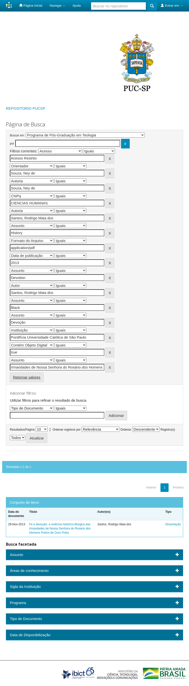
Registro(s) (167, 429)
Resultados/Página (22, 429)
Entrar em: (172, 5)
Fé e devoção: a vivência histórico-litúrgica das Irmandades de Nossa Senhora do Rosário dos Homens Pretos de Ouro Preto (60, 528)
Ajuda (76, 5)
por (12, 143)
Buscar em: (17, 135)
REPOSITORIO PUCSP (25, 108)
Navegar (57, 5)
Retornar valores (26, 377)
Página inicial (30, 5)
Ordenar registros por (66, 429)
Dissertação (173, 524)
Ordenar (125, 429)
